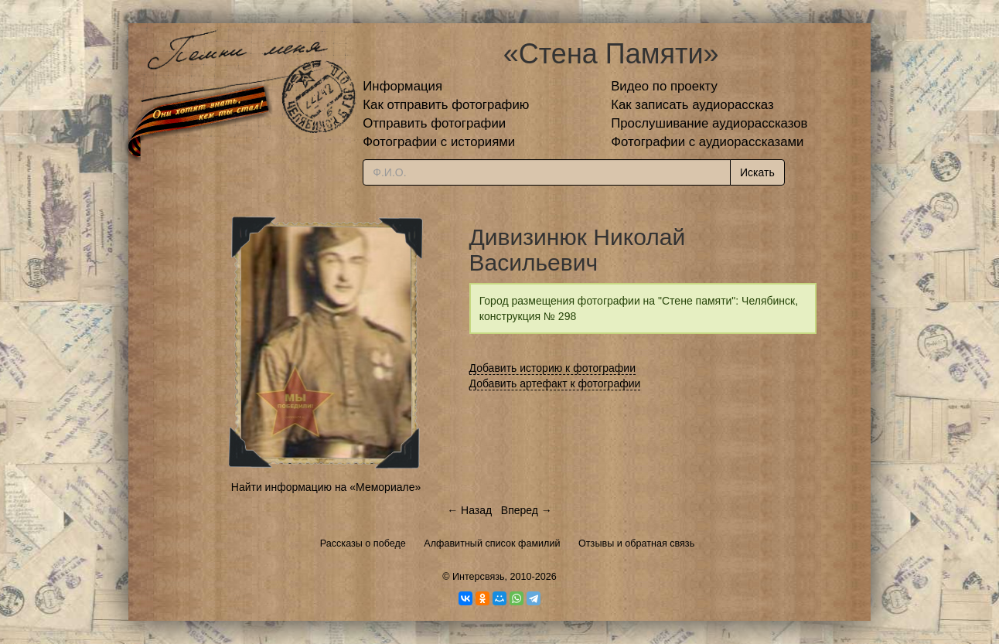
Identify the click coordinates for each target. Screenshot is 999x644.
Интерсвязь (478, 576)
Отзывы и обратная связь (636, 543)
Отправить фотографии (434, 123)
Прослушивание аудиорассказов (709, 123)
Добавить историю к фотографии (552, 368)
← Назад (469, 510)
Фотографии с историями (439, 142)
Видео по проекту (664, 86)
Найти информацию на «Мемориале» (326, 487)
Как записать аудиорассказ (692, 104)
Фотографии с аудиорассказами (707, 142)
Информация (402, 86)
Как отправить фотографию (446, 104)
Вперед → (526, 510)
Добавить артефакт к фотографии (555, 383)
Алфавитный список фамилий (492, 543)
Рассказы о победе (363, 543)
